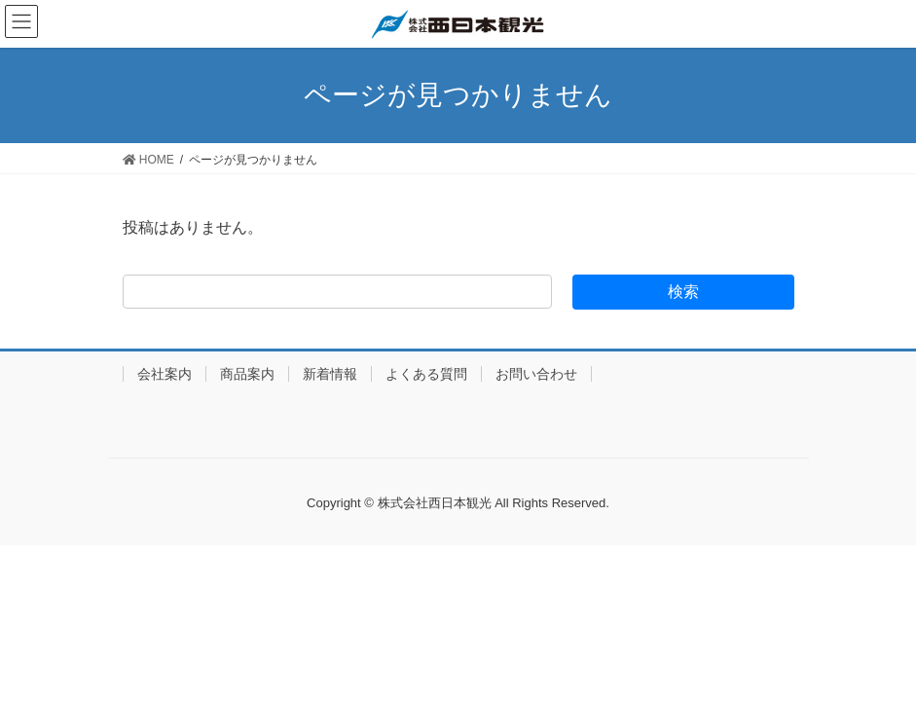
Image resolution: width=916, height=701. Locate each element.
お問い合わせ (536, 374)
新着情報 (330, 374)
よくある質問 (426, 374)
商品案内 (247, 374)
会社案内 (164, 374)
